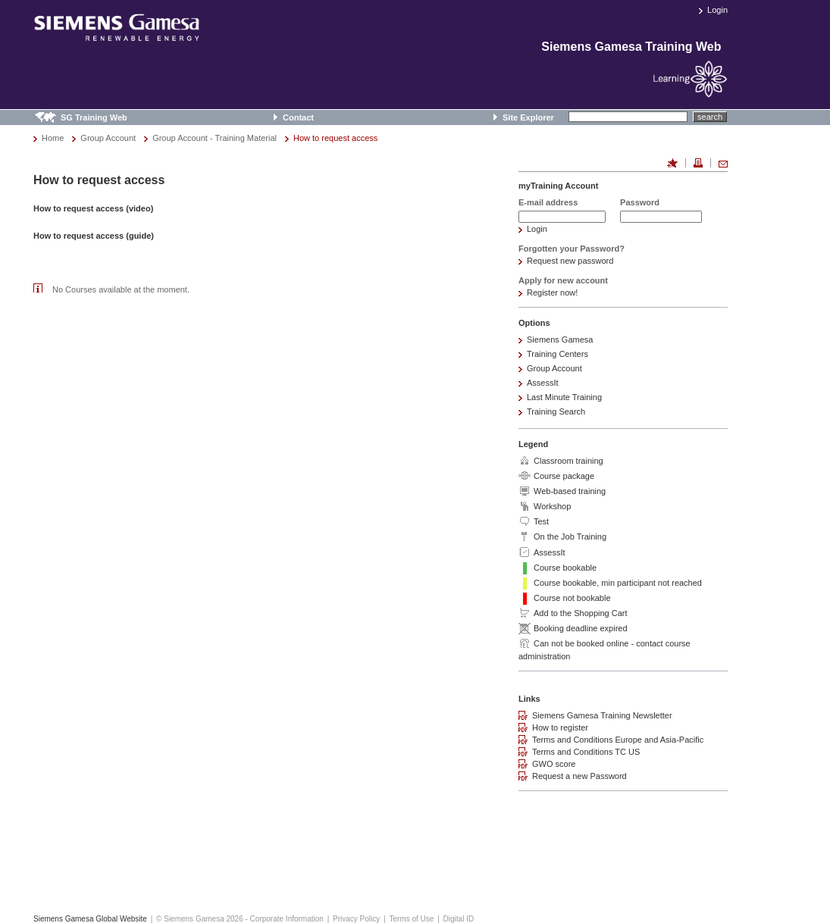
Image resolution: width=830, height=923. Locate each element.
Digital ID (459, 919)
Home (53, 137)
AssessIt (543, 382)
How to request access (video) (93, 208)
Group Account (108, 137)
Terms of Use (411, 919)
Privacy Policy (356, 919)
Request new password (570, 260)
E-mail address (548, 202)
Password (639, 202)
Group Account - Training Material (214, 137)
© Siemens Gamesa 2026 (199, 919)
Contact (298, 117)
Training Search (556, 411)
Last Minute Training (564, 397)
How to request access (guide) (93, 235)
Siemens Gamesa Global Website (90, 919)
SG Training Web (94, 117)
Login (717, 9)
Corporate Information (287, 919)
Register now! (552, 292)
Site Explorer (528, 117)
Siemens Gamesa (560, 339)
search (709, 116)
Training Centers (557, 353)
